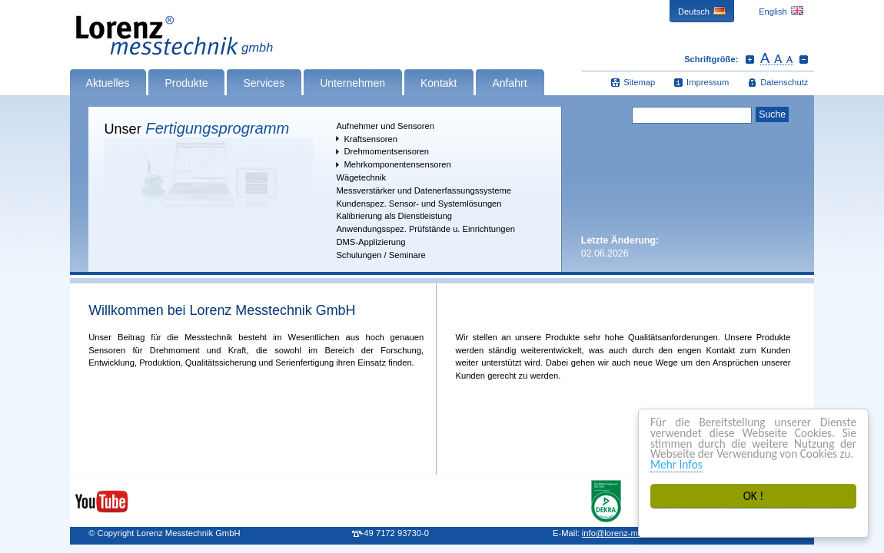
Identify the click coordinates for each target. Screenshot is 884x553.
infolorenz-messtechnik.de (636, 533)
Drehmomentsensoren (386, 151)
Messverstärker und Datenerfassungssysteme (423, 190)
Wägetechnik (361, 177)
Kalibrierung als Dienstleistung (394, 215)
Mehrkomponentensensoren (397, 164)
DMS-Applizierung (370, 242)
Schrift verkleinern (803, 59)
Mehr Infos (676, 464)
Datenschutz (784, 82)
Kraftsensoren (370, 139)
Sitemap (639, 82)
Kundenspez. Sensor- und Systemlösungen (418, 203)
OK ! (753, 495)
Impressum (707, 82)
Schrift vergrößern (750, 59)
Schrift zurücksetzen (776, 59)
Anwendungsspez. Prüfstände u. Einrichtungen (425, 228)
